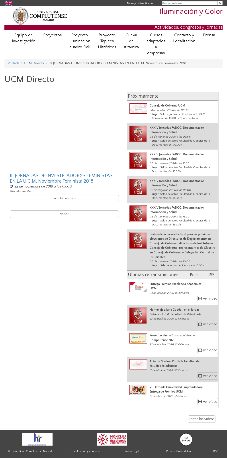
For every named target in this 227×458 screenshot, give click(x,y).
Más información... (21, 191)
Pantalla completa (64, 198)
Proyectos (52, 35)
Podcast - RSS (202, 275)
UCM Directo (34, 63)
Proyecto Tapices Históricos (107, 41)
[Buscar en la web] (220, 3)
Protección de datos (178, 451)
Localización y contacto (85, 451)
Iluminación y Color (191, 12)
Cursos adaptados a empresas (156, 44)
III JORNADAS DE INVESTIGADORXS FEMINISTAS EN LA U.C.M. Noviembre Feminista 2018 (61, 178)
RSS (215, 451)
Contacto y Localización (184, 38)
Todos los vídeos (201, 419)
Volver (64, 214)
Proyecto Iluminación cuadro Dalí (79, 41)
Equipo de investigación (23, 38)
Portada (14, 63)
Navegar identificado (140, 3)
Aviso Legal (132, 451)
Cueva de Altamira (131, 41)
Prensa (209, 35)
